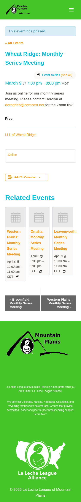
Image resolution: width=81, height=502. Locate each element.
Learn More (40, 414)
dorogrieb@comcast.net (24, 105)
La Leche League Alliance (47, 391)
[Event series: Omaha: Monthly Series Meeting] (40, 271)
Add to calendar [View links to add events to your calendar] (25, 177)
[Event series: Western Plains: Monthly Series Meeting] (17, 277)
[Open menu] (71, 10)
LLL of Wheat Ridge (20, 135)
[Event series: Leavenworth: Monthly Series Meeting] (64, 271)
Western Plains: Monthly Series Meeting (14, 243)
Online (12, 154)
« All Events (14, 43)
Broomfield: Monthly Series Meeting (21, 303)
